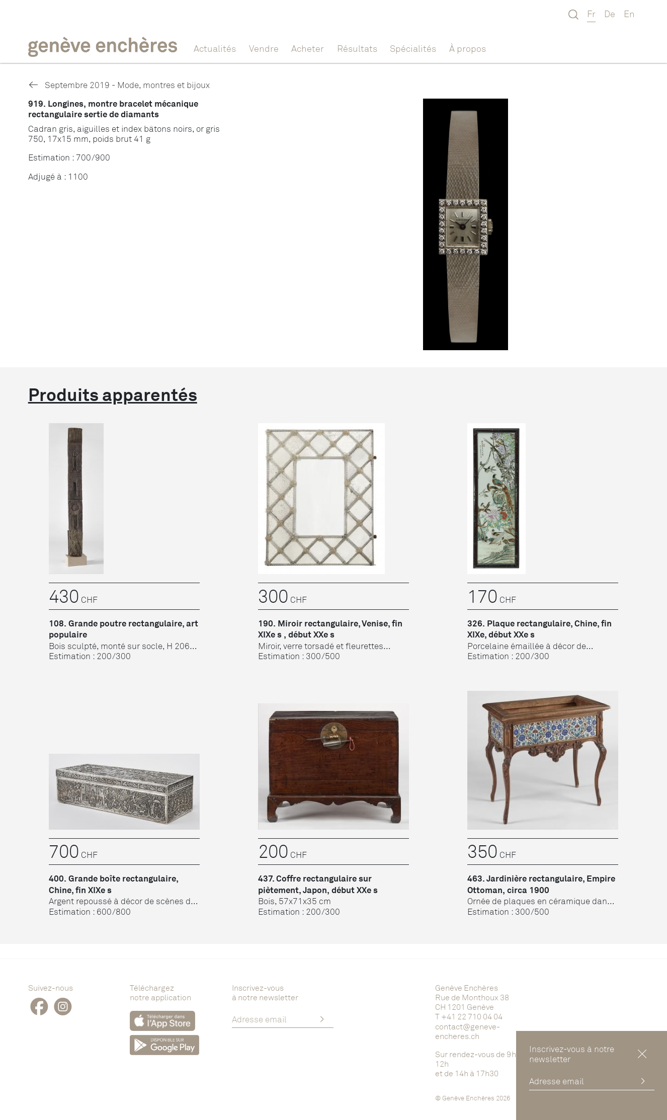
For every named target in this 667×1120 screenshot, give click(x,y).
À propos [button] (467, 48)
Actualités (215, 48)
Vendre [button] (264, 48)
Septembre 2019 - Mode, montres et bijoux (119, 84)
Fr (591, 13)
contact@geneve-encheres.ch (467, 1031)
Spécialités (413, 48)
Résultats (357, 48)
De (609, 13)
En (629, 13)
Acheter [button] (307, 48)
